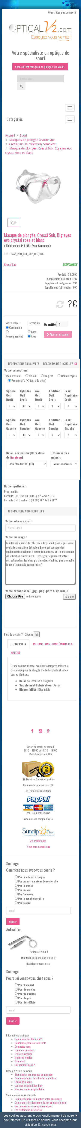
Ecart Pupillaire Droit (71, 395)
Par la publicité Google (31, 877)
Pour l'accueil (26, 985)
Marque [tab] (15, 652)
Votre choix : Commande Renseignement (14, 329)
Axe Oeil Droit (38, 395)
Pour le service (26, 989)
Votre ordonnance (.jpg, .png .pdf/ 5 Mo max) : (36, 591)
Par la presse (25, 885)
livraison (16, 457)
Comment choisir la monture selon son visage (38, 1099)
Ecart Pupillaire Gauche (71, 424)
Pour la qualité (27, 994)
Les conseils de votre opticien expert (33, 1106)
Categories (14, 119)
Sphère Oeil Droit (11, 395)
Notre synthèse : (15, 486)
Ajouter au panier (58, 334)
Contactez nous (23, 1046)
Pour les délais (26, 1002)
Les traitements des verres (28, 1110)
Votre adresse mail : (18, 521)
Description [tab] (18, 643)
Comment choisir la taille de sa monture (35, 1078)
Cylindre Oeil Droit (25, 395)
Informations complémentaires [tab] (52, 643)
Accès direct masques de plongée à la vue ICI (40, 66)
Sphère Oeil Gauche (11, 424)
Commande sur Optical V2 (28, 1039)
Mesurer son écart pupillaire (29, 1089)
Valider (13, 921)
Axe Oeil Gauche (40, 424)
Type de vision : (40, 378)
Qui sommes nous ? (25, 1065)
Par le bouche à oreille (31, 898)
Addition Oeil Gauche (54, 424)
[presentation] (37, 613)
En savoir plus (47, 1124)
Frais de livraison (23, 1054)
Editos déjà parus (23, 1082)
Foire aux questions (25, 1050)
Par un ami (24, 890)
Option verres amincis (60, 455)
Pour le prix (24, 998)
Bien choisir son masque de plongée (33, 1074)
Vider (69, 596)
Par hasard (24, 903)
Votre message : (16, 537)
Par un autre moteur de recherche (38, 881)
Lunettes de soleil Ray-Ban (28, 1085)
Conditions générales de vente (30, 1043)
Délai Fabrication (25, 455)
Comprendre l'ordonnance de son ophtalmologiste (40, 1102)
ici (75, 363)
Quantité (50, 324)
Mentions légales (23, 1057)
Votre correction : (16, 370)
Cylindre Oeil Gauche (25, 424)
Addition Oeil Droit (54, 395)
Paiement (20, 1061)
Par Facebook (25, 894)
